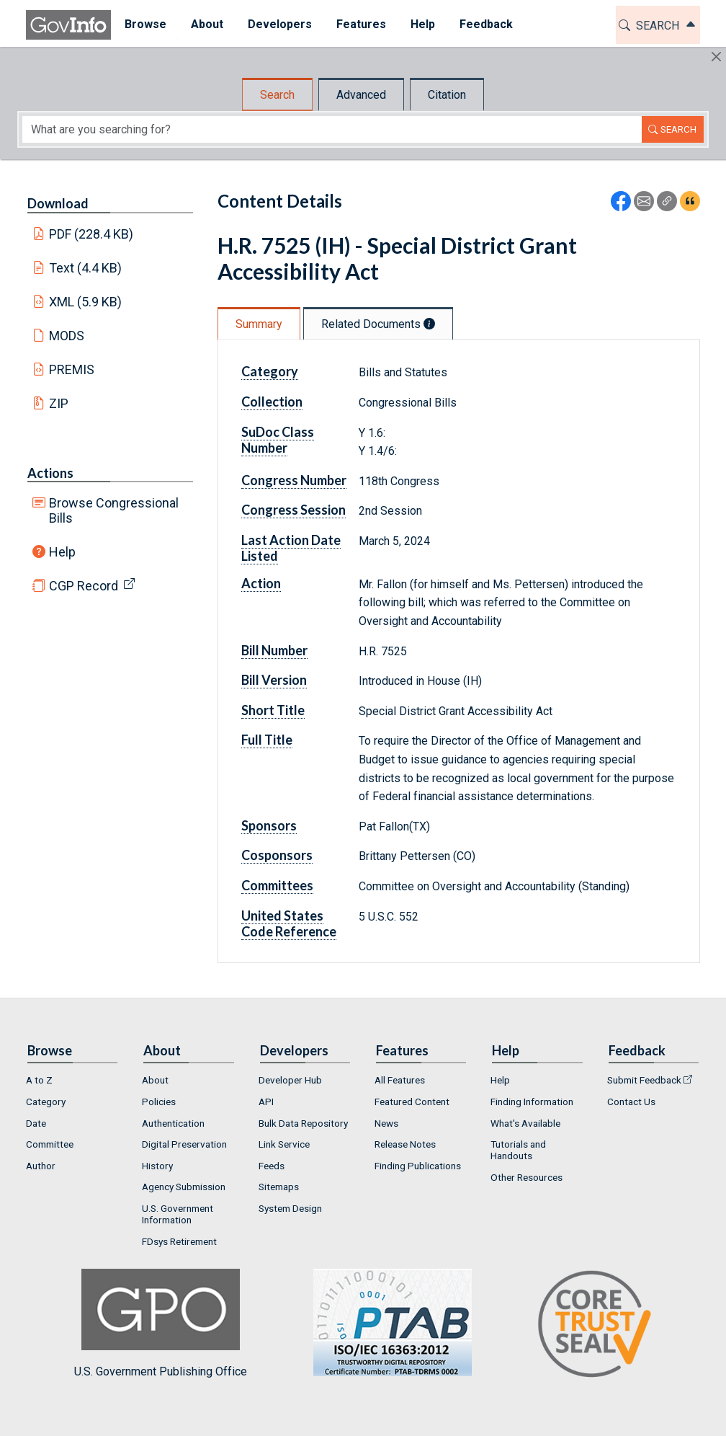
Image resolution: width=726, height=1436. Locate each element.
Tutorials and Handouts (518, 1149)
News (386, 1123)
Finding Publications (418, 1165)
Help (62, 551)
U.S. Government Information (177, 1214)
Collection (271, 401)
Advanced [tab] (361, 95)
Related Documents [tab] (378, 324)
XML (85, 301)
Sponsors (269, 825)
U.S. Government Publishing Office (385, 1323)
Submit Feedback (644, 1080)
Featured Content (412, 1101)
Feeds (271, 1165)
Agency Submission (183, 1186)
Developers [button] (278, 24)
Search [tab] (277, 95)
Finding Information (531, 1101)
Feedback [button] (484, 24)
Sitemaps (279, 1186)
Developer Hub (290, 1080)
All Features (400, 1080)
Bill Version (274, 680)
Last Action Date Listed (291, 548)
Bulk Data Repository (303, 1123)
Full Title (266, 740)
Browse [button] (144, 24)
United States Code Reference (288, 923)
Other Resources (526, 1177)
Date (36, 1123)
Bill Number (274, 650)
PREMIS (71, 369)
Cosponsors (277, 855)
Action (261, 583)
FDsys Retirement (179, 1241)
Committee (49, 1144)
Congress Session (293, 510)
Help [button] (421, 24)
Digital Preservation (184, 1144)
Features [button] (360, 24)
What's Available (525, 1123)
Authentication (173, 1123)
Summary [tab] (259, 324)
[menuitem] (144, 25)
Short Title (273, 710)
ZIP (58, 403)
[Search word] (332, 129)
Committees (277, 885)
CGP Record (83, 585)
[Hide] (716, 56)
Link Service (284, 1144)
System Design (290, 1208)
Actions (50, 473)
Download (58, 203)
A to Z (39, 1080)
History (157, 1165)
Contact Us (631, 1101)
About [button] (205, 24)
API (266, 1101)
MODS (66, 335)
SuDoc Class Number (277, 440)
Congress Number (293, 480)
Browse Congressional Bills (114, 510)
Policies (159, 1101)
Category (269, 371)
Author (40, 1165)
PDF (91, 233)
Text (85, 267)
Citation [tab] (447, 95)
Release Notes (405, 1144)
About (155, 1080)
